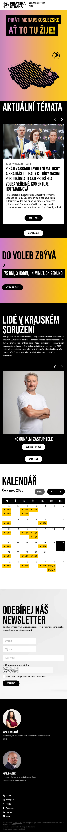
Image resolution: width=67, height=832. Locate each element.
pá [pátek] (42, 501)
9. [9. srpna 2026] (63, 562)
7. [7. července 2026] (18, 519)
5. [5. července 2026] (63, 506)
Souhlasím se (26, 676)
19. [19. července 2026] (62, 529)
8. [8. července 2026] (27, 519)
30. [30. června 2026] (18, 506)
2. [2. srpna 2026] (63, 552)
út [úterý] (16, 501)
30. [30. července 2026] (36, 552)
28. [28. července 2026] (18, 552)
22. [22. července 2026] (27, 542)
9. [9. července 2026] (36, 519)
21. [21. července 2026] (18, 542)
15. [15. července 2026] (27, 529)
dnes (39, 491)
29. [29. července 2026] (27, 552)
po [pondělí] (7, 501)
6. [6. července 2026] (10, 519)
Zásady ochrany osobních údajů (14, 829)
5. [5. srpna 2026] (27, 562)
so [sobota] (51, 501)
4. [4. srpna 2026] (18, 562)
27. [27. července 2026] (9, 552)
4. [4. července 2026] (54, 506)
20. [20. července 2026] (9, 542)
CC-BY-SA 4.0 (17, 823)
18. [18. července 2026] (53, 529)
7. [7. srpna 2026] (45, 562)
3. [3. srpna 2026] (10, 562)
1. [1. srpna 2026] (54, 552)
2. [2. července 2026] (36, 506)
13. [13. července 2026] (9, 529)
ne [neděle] (60, 501)
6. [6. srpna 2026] (36, 562)
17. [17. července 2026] (45, 529)
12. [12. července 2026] (62, 519)
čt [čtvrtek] (33, 501)
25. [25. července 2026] (53, 542)
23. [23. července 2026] (36, 542)
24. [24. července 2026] (45, 542)
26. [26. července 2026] (62, 542)
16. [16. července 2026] (36, 529)
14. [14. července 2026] (18, 529)
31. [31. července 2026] (45, 552)
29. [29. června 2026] (9, 506)
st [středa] (24, 501)
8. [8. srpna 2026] (54, 562)
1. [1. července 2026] (27, 506)
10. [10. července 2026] (45, 519)
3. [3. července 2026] (45, 506)
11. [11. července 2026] (53, 519)
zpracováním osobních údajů (32, 676)
